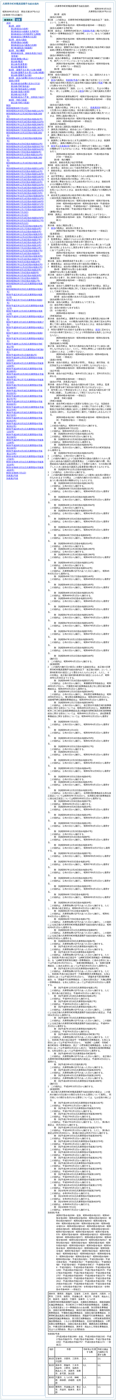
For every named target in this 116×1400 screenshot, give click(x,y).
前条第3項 (95, 107)
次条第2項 (64, 146)
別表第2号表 (72, 80)
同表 (100, 83)
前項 (53, 80)
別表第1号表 (89, 31)
